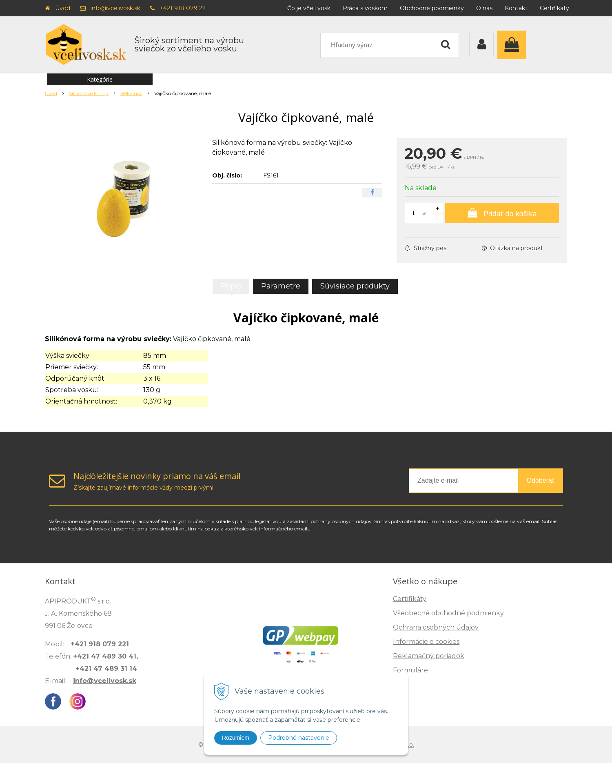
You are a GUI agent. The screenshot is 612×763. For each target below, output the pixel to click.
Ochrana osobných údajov (436, 627)
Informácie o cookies (426, 641)
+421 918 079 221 (184, 8)
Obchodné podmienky (432, 8)
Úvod (62, 8)
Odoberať (540, 480)
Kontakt (516, 8)
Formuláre (410, 670)
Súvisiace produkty (355, 286)
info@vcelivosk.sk (115, 8)
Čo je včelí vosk (308, 8)
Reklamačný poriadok (428, 656)
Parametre (280, 286)
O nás (484, 8)
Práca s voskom (365, 8)
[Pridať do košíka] (502, 213)
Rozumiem (235, 737)
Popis (231, 286)
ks (423, 213)
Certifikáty (554, 8)
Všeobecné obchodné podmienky (448, 613)
